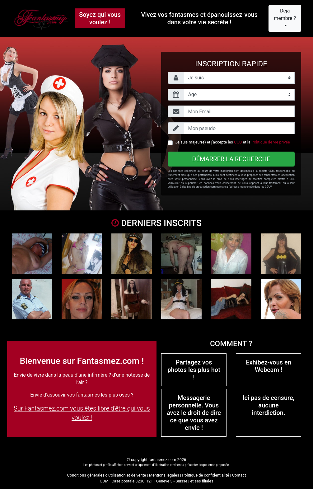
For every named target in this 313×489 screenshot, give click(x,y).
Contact (239, 475)
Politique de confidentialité (205, 475)
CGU (238, 142)
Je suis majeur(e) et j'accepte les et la (232, 142)
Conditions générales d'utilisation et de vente (106, 475)
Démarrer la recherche (231, 159)
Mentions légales (164, 475)
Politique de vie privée (270, 142)
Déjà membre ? (285, 14)
